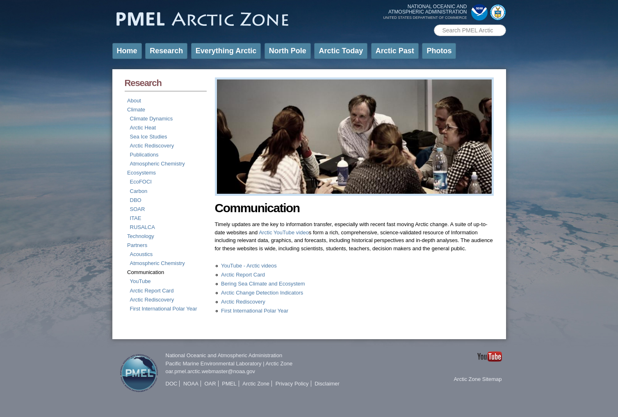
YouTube (140, 281)
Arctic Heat (143, 128)
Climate (136, 110)
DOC (172, 384)
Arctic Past (395, 51)
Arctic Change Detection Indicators (262, 293)
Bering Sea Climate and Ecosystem (263, 284)
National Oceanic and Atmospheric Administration (224, 355)
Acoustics (141, 254)
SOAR (137, 209)
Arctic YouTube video (284, 232)
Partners (137, 245)
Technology (140, 236)
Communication (145, 272)
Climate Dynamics (151, 119)
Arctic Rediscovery (152, 146)
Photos (439, 51)
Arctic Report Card (152, 291)
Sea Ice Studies (148, 137)
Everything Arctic (226, 51)
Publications (144, 155)
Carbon (139, 191)
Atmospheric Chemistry (157, 164)
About (134, 100)
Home (127, 51)
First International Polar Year (163, 309)
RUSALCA (142, 227)
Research (166, 51)
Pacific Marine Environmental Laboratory (214, 363)
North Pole (287, 51)
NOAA (190, 384)
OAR (210, 384)
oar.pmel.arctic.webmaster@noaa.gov (210, 371)
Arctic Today (341, 51)
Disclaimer (327, 384)
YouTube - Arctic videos (249, 266)
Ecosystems (141, 173)
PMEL (229, 384)
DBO (135, 200)
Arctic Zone (279, 363)
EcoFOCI (141, 182)
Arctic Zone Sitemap (478, 379)
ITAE (135, 218)
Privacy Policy (292, 384)
